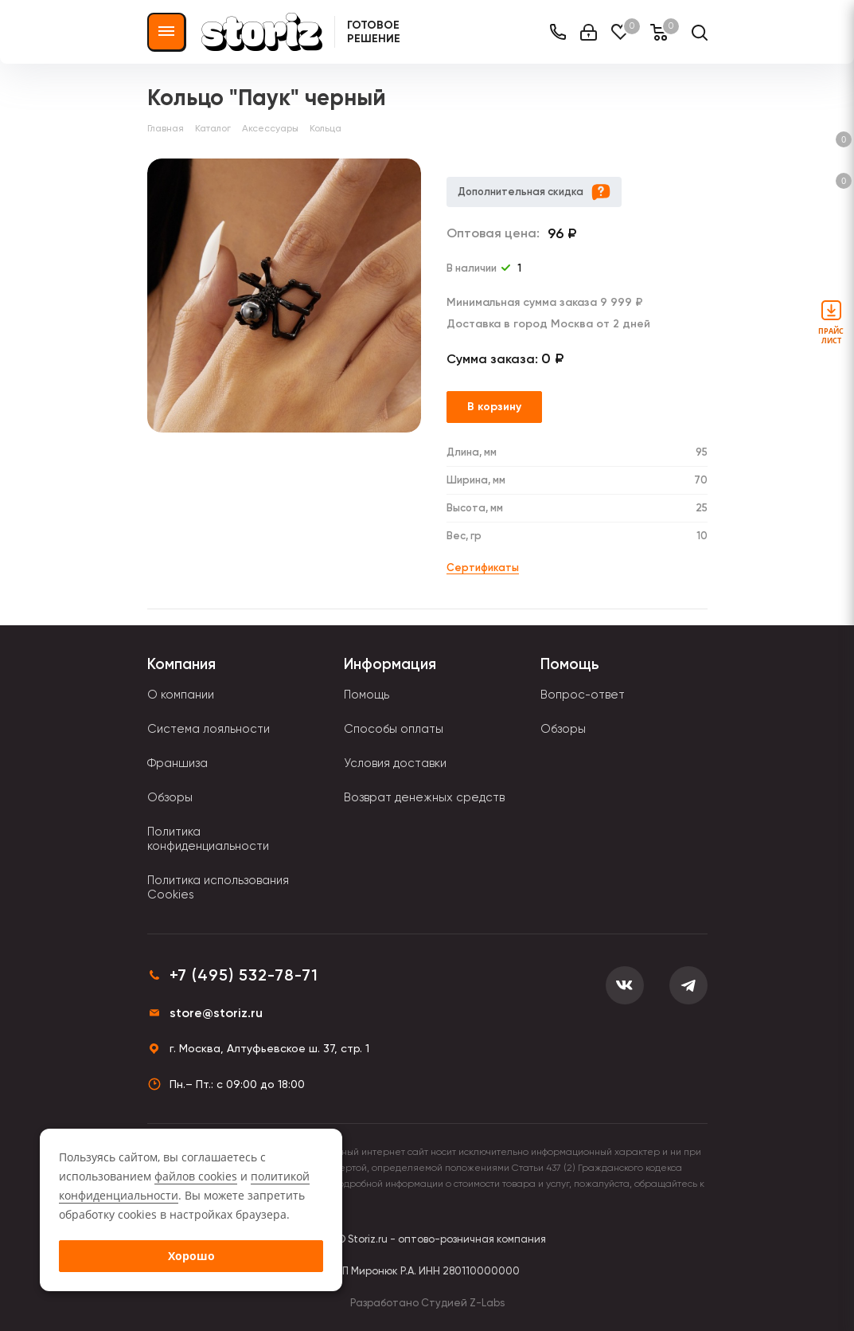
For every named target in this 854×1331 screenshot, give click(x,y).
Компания (181, 664)
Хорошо (191, 1255)
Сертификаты (482, 568)
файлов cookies (195, 1176)
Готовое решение (373, 31)
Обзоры (170, 797)
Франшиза (177, 763)
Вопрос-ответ (582, 694)
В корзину (494, 406)
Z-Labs (487, 1303)
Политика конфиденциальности (208, 838)
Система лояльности (208, 729)
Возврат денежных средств (424, 797)
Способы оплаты (393, 729)
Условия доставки (395, 763)
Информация (390, 664)
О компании (180, 694)
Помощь (366, 694)
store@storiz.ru (216, 1012)
